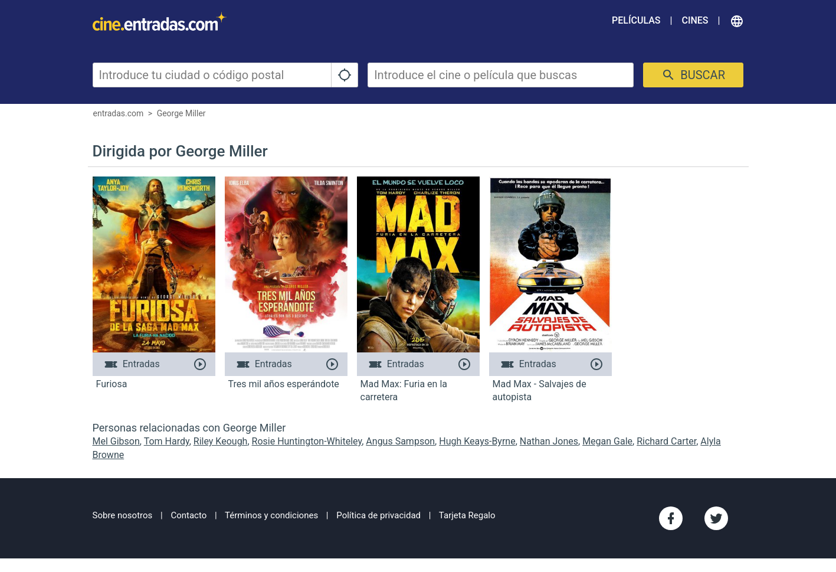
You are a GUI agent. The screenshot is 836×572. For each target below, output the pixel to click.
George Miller (181, 113)
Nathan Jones (549, 441)
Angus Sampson (400, 441)
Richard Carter (666, 441)
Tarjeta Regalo (467, 515)
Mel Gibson (116, 441)
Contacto (188, 515)
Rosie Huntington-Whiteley (307, 441)
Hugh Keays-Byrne (477, 441)
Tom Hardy (166, 441)
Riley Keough (221, 441)
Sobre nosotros (123, 515)
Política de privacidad (378, 515)
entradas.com (118, 113)
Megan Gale (607, 441)
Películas (636, 20)
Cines (694, 20)
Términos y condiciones (271, 515)
